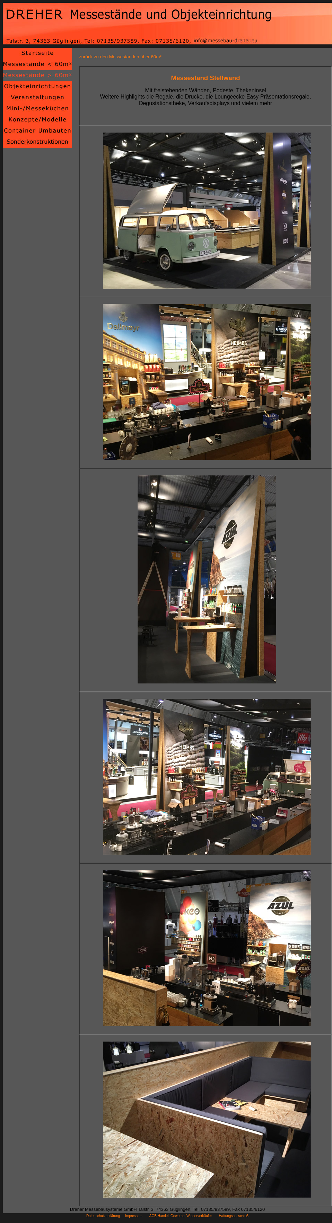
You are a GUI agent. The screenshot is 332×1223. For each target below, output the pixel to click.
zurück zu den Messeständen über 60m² (120, 56)
